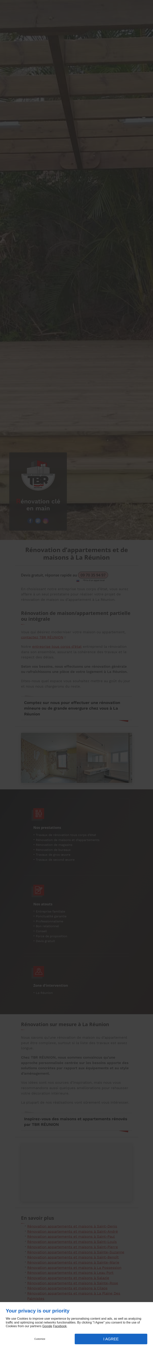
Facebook (59, 1326)
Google (47, 1326)
